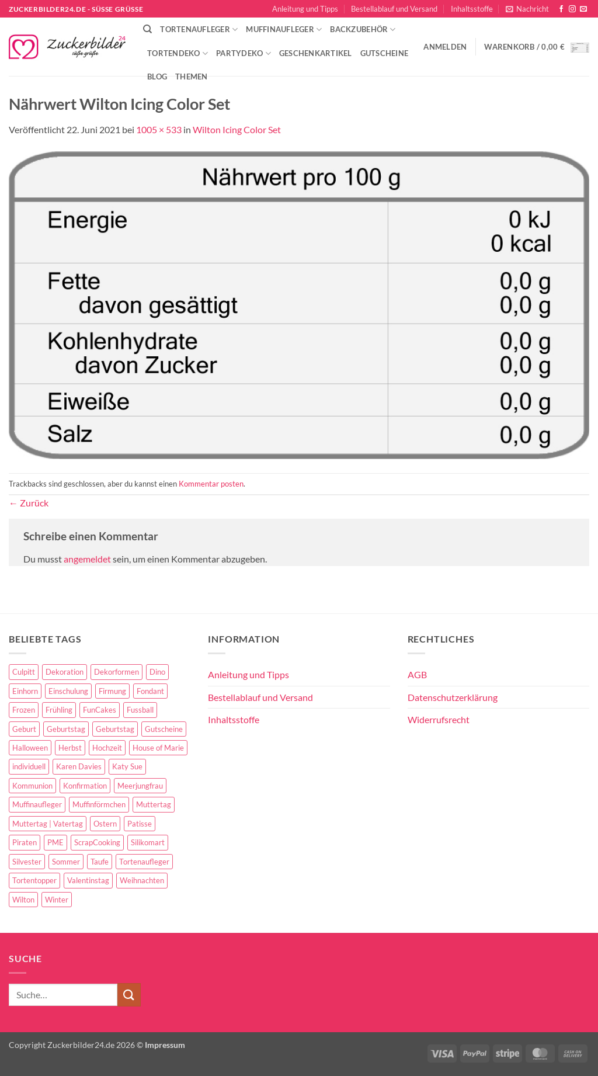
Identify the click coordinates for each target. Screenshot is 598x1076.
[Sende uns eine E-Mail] (583, 9)
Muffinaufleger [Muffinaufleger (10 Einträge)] (37, 804)
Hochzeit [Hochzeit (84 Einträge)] (107, 747)
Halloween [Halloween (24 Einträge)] (30, 747)
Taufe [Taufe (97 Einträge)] (100, 861)
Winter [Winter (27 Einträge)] (56, 899)
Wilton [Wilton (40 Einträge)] (23, 899)
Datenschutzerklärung (453, 697)
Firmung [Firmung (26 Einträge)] (112, 691)
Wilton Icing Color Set (237, 129)
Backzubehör (362, 29)
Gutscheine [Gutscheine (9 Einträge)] (164, 729)
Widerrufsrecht (439, 719)
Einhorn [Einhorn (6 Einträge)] (25, 691)
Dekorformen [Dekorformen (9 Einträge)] (116, 671)
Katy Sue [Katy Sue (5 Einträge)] (127, 766)
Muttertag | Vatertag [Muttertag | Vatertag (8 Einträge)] (47, 823)
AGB (417, 674)
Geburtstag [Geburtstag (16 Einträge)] (115, 729)
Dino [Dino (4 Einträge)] (157, 671)
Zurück (28, 502)
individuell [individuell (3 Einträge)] (29, 766)
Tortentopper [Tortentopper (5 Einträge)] (34, 880)
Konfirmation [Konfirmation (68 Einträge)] (85, 785)
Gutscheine (384, 53)
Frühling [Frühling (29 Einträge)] (59, 709)
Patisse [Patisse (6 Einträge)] (139, 823)
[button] (527, 9)
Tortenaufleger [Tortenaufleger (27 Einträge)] (144, 861)
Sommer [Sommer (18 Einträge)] (66, 861)
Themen (191, 76)
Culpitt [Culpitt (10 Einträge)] (23, 671)
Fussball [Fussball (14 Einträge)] (140, 709)
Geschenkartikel (315, 53)
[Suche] (147, 29)
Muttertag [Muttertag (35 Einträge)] (153, 804)
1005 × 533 (159, 129)
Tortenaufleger (199, 29)
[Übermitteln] (129, 994)
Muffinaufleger (284, 29)
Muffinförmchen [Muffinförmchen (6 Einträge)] (99, 804)
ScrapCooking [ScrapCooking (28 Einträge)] (97, 842)
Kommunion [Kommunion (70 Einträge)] (32, 785)
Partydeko (243, 53)
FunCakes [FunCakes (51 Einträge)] (99, 709)
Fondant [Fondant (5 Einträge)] (150, 691)
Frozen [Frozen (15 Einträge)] (23, 709)
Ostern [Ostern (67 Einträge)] (105, 823)
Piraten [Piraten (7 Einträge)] (24, 842)
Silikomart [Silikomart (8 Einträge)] (148, 842)
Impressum (165, 1045)
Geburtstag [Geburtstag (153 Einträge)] (66, 729)
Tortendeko (177, 53)
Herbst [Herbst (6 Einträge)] (70, 747)
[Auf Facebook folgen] (561, 9)
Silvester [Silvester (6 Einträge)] (26, 861)
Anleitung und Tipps (305, 8)
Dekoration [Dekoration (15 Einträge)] (65, 671)
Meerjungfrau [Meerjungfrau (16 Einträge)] (140, 785)
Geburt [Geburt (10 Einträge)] (24, 729)
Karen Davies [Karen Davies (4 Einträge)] (79, 766)
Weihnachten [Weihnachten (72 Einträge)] (142, 880)
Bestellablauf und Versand (394, 8)
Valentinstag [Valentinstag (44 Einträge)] (88, 880)
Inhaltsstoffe (472, 8)
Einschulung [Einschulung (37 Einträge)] (68, 691)
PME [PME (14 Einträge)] (55, 842)
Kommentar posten (211, 483)
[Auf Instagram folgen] (572, 9)
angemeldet (87, 558)
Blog (157, 76)
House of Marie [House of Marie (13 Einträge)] (158, 747)
